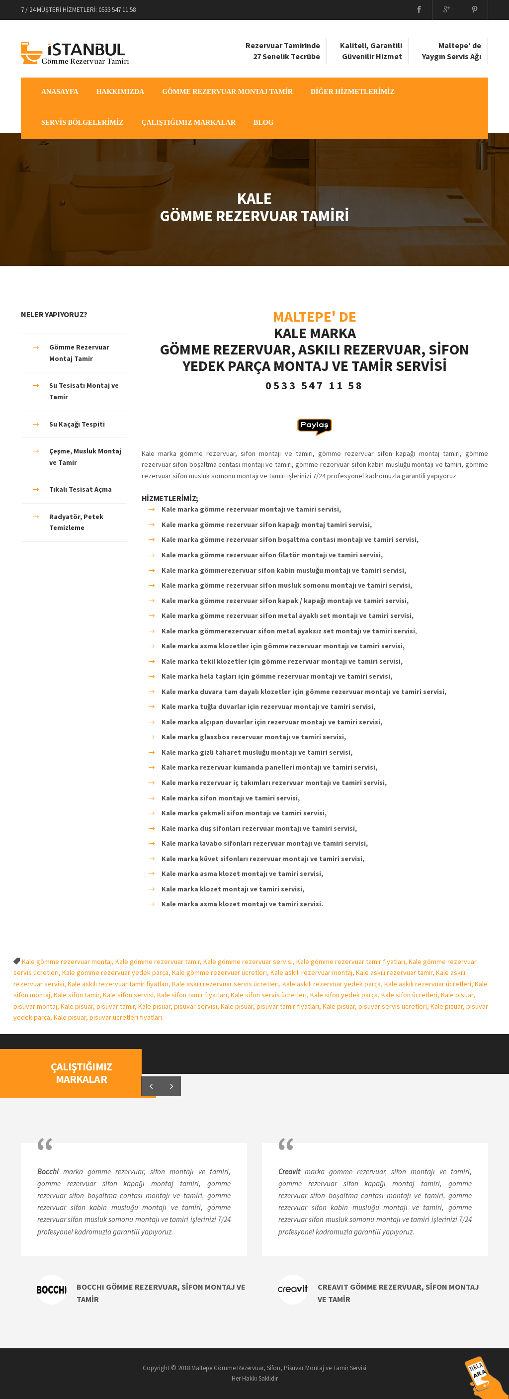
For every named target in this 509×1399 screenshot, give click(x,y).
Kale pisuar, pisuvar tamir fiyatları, (272, 1006)
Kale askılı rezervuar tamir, (396, 972)
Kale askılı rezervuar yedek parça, (333, 983)
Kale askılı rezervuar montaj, (313, 972)
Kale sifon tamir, (78, 994)
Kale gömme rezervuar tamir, (159, 961)
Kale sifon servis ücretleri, (270, 994)
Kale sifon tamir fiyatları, (194, 994)
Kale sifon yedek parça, (345, 994)
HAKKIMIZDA (120, 91)
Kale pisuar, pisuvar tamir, (99, 1006)
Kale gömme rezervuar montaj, (68, 961)
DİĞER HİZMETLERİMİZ (353, 91)
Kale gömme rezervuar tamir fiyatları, (352, 961)
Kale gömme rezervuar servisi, (249, 961)
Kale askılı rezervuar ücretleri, (429, 983)
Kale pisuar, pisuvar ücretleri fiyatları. (109, 1017)
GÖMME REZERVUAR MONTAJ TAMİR (227, 91)
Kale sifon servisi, (130, 994)
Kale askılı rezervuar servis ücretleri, (227, 983)
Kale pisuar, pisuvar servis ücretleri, (376, 1006)
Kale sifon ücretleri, (411, 994)
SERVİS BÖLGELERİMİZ (82, 122)
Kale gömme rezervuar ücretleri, (221, 972)
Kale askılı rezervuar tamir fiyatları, (120, 983)
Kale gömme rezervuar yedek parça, (117, 972)
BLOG (263, 122)
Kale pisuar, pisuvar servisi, (179, 1006)
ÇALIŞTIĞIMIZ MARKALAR (189, 122)
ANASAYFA (60, 91)
